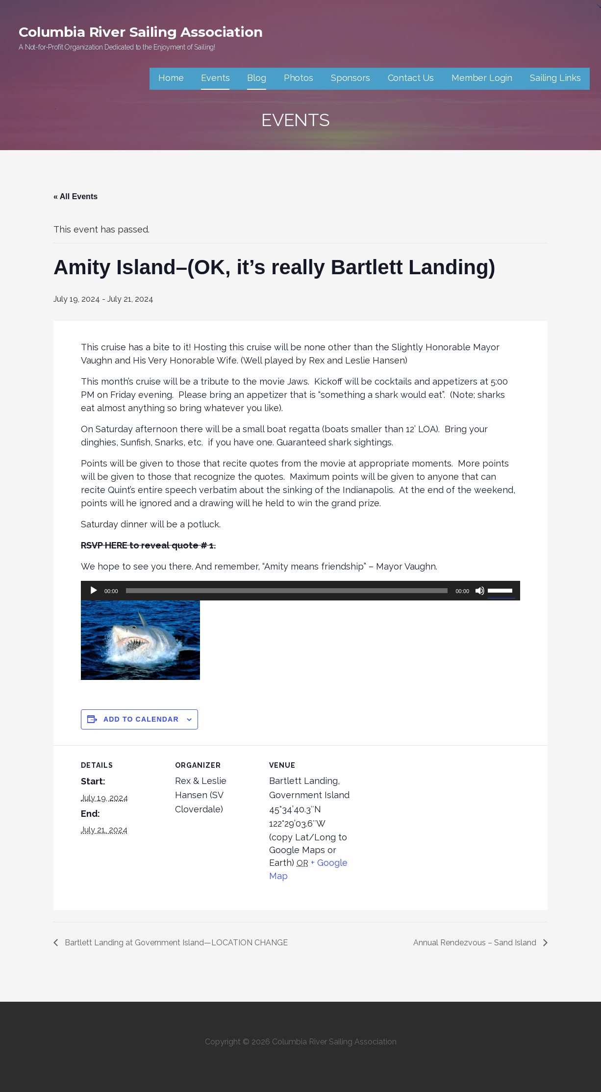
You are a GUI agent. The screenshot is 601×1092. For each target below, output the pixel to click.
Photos (298, 78)
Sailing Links (555, 78)
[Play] (94, 591)
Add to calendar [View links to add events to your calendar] (141, 719)
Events (215, 78)
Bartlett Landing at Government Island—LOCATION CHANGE (175, 942)
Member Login (481, 78)
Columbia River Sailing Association (141, 32)
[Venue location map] (415, 812)
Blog (256, 78)
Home (170, 78)
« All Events (75, 196)
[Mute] (480, 591)
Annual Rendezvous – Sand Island (475, 942)
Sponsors (350, 78)
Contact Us (411, 78)
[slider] (287, 590)
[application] (300, 590)
